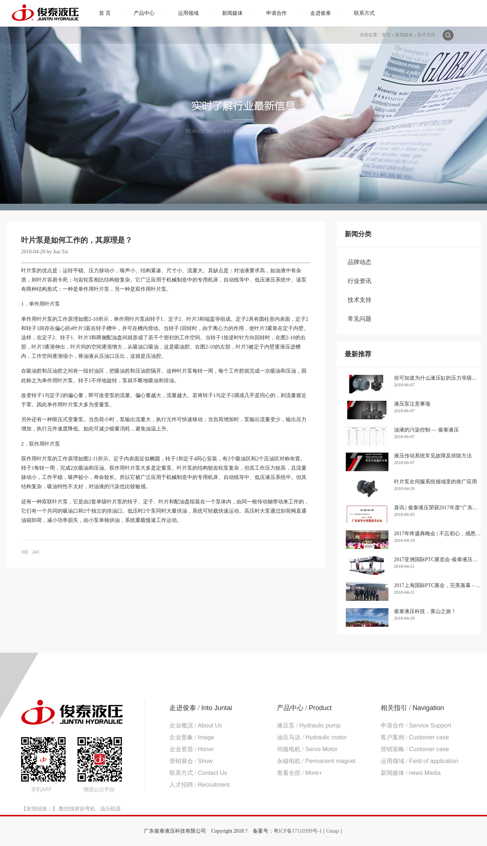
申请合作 (276, 13)
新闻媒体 (232, 13)
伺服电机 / (307, 749)
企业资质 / (191, 749)
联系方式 (364, 13)
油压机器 (110, 809)
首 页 (105, 13)
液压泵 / (309, 725)
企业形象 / (191, 737)
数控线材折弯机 (77, 809)
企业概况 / (195, 725)
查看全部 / (299, 773)
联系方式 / (198, 773)
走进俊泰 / (200, 708)
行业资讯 (359, 281)
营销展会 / (190, 761)
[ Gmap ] (332, 831)
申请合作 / (416, 725)
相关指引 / (412, 708)
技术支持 (426, 34)
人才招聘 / (199, 785)
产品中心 (144, 13)
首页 (386, 34)
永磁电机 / (316, 761)
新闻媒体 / (411, 773)
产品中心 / (304, 708)
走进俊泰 (320, 13)
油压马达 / (312, 737)
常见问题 (359, 319)
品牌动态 (359, 262)
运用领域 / (419, 761)
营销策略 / (415, 749)
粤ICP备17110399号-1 (298, 831)
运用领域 (188, 13)
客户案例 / (415, 737)
